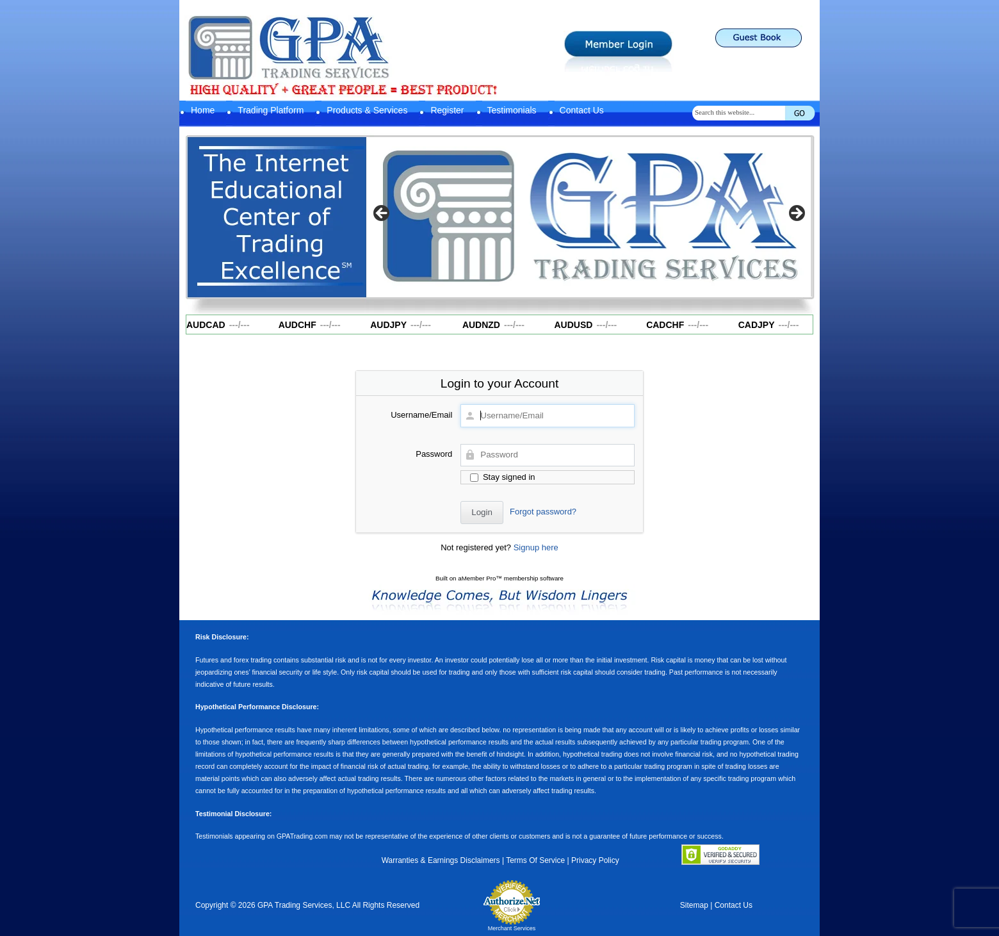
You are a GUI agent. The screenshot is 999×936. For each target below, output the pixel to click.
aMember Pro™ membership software (511, 578)
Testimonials (512, 110)
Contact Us (582, 110)
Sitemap (694, 905)
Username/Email (421, 415)
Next (796, 214)
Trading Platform (271, 110)
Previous (382, 214)
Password (434, 454)
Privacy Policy (595, 860)
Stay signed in (502, 477)
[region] (589, 217)
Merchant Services (512, 928)
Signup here (536, 547)
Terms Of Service (535, 860)
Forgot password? (543, 511)
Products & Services (367, 110)
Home (203, 110)
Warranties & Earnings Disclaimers (441, 860)
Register (447, 110)
